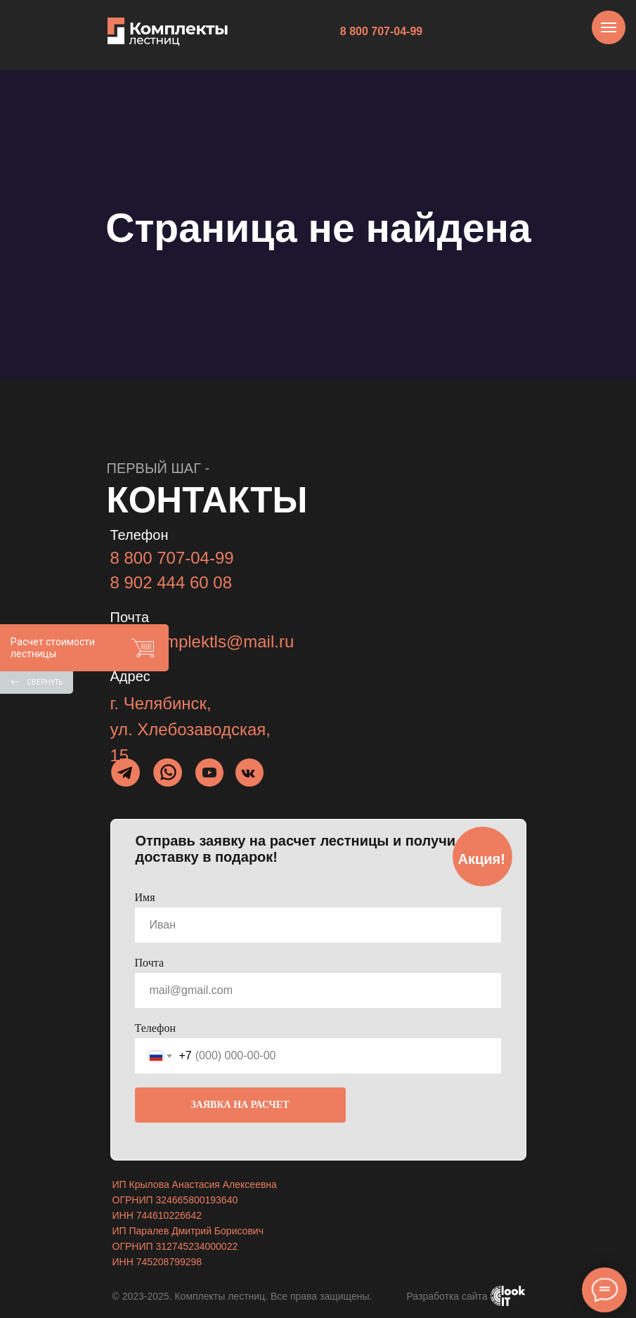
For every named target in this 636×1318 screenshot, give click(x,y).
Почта (149, 963)
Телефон (155, 1028)
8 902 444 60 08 (171, 582)
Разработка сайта (447, 1296)
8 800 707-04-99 (172, 557)
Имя (145, 897)
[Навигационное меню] (608, 27)
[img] (168, 772)
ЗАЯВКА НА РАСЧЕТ (239, 1104)
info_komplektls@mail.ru (202, 641)
